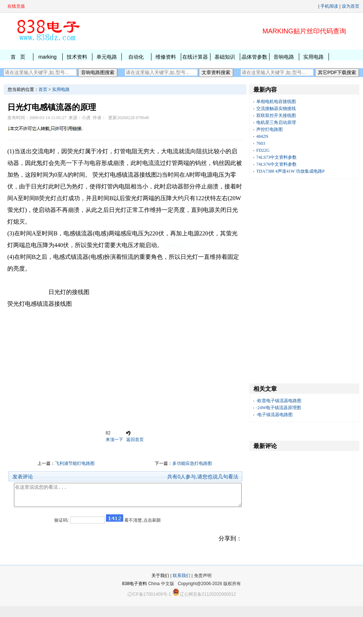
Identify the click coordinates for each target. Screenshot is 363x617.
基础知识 (224, 57)
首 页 (18, 57)
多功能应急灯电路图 (192, 463)
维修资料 (165, 57)
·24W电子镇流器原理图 (278, 407)
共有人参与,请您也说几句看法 (202, 477)
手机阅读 (329, 6)
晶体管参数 (254, 57)
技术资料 (77, 57)
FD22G (263, 150)
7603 (260, 143)
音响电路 (284, 57)
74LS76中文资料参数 (276, 164)
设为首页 (350, 6)
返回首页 (135, 439)
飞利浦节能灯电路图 (75, 463)
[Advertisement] (124, 368)
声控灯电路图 (269, 129)
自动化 (136, 57)
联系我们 (181, 586)
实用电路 (313, 57)
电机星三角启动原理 (276, 122)
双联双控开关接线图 (276, 115)
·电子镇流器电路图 (274, 414)
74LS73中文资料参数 (276, 157)
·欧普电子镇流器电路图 (278, 400)
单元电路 (106, 57)
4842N (262, 136)
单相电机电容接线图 (276, 101)
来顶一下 (114, 439)
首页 (42, 89)
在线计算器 (195, 57)
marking (47, 57)
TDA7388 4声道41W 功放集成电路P (290, 171)
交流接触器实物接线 (276, 108)
